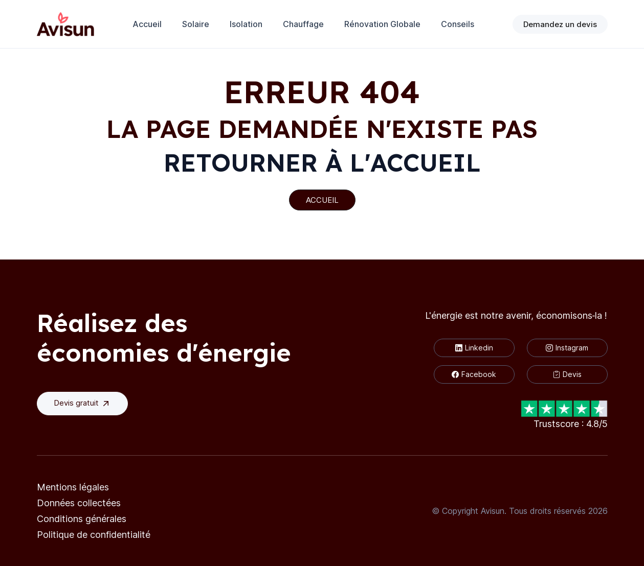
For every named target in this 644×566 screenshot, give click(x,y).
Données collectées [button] (79, 503)
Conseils (457, 24)
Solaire (195, 24)
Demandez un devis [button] (560, 24)
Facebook (474, 374)
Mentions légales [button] (73, 487)
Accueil (147, 24)
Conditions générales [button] (81, 518)
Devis (567, 374)
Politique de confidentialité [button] (93, 534)
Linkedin (474, 347)
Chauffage (303, 24)
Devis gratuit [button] (82, 403)
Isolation (246, 24)
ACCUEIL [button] (322, 200)
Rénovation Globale (382, 24)
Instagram (567, 347)
